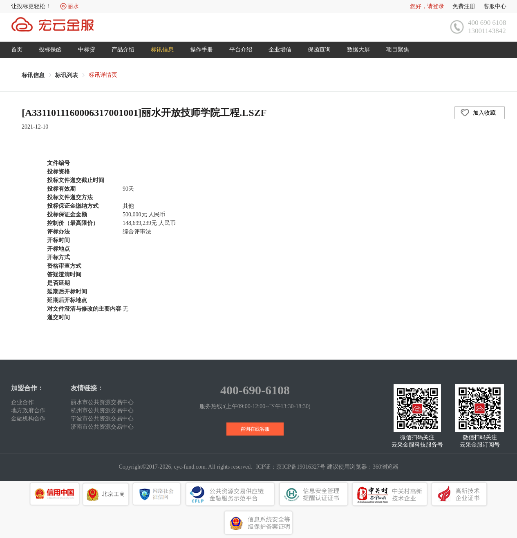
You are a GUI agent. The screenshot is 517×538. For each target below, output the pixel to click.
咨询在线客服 (255, 429)
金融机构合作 (28, 419)
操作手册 (201, 50)
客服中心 (494, 6)
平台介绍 (240, 50)
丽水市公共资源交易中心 (102, 402)
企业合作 (22, 402)
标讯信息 (162, 50)
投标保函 (50, 50)
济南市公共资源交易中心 (102, 427)
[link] (33, 75)
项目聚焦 (397, 50)
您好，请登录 (427, 6)
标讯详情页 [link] (103, 75)
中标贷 (86, 50)
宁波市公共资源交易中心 (102, 419)
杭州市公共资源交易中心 (102, 410)
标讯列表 (66, 75)
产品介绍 (123, 50)
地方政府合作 (28, 410)
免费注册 (463, 6)
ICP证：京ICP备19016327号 (291, 467)
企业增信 (280, 50)
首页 (16, 50)
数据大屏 (358, 50)
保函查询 (319, 50)
